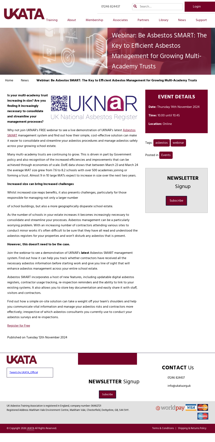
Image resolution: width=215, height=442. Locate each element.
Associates (122, 20)
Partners (146, 20)
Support (203, 20)
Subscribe (176, 200)
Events (166, 155)
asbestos (161, 143)
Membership (97, 20)
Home (9, 80)
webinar (178, 143)
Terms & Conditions (163, 428)
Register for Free (18, 325)
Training (54, 20)
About (73, 20)
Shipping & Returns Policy (192, 428)
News (184, 20)
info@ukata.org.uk (179, 386)
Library (166, 20)
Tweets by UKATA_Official (24, 372)
